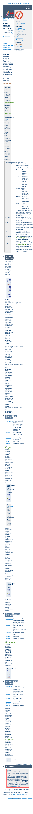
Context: (8, 438)
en (11, 32)
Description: (6, 37)
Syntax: (8, 432)
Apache (4, 18)
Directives (15, 3)
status (6, 119)
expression (10, 506)
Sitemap (30, 3)
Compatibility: (7, 49)
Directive (9, 418)
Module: (8, 443)
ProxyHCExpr (22, 244)
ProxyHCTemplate (21, 238)
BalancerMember (9, 102)
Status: (5, 43)
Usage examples (20, 23)
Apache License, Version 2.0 (20, 794)
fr (12, 33)
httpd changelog (20, 36)
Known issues (19, 38)
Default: (8, 698)
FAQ (20, 3)
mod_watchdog (7, 83)
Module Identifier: (8, 45)
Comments (19, 46)
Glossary (24, 3)
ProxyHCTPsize (19, 31)
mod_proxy (19, 44)
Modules (10, 3)
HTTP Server (11, 18)
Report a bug (19, 40)
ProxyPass (7, 113)
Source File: (6, 47)
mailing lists (16, 786)
